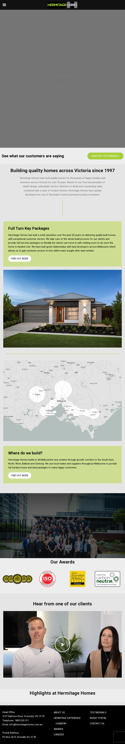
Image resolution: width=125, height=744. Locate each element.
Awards (58, 729)
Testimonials (98, 712)
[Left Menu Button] (4, 4)
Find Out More (19, 258)
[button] (62, 644)
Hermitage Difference (67, 718)
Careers (59, 734)
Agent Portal (98, 718)
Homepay (61, 723)
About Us (59, 712)
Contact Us (97, 723)
